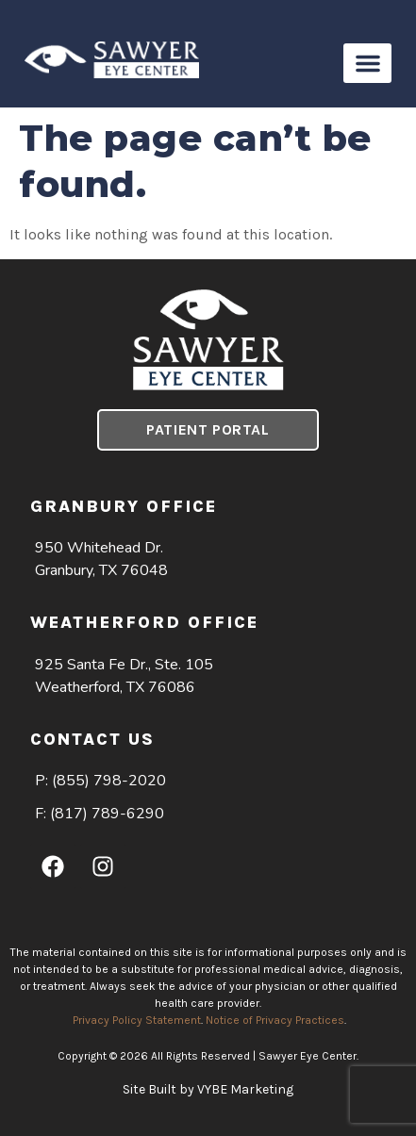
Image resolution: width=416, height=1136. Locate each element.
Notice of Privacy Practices (275, 1020)
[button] (367, 63)
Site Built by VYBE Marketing (208, 1089)
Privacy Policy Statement (137, 1020)
